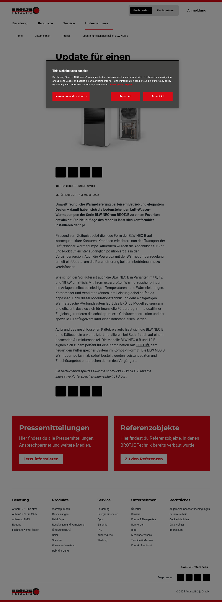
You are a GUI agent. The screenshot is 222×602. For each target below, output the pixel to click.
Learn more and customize (71, 96)
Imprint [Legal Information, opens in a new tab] (129, 84)
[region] (112, 84)
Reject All (125, 96)
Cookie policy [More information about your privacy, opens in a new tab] (116, 84)
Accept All (158, 96)
